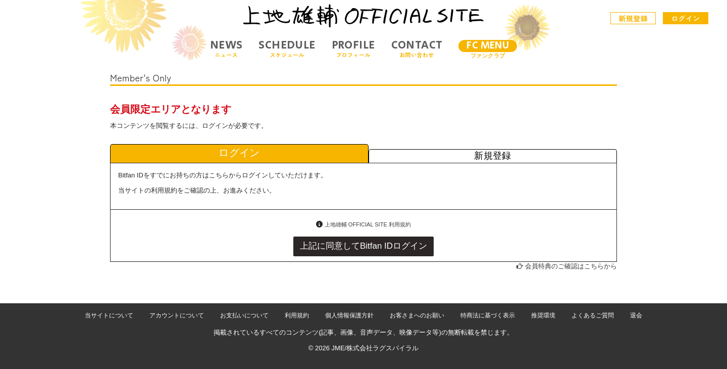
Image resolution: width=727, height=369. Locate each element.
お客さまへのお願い (417, 315)
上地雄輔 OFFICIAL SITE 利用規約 (368, 224)
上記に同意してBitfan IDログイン (363, 246)
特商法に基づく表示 (487, 315)
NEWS (226, 49)
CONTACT (417, 49)
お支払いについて (244, 315)
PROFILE (353, 49)
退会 (636, 315)
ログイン (685, 18)
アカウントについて (176, 315)
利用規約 (297, 315)
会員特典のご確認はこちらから (571, 266)
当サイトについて (109, 315)
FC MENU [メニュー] (487, 46)
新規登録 (633, 18)
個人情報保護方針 (349, 315)
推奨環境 (543, 315)
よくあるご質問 (593, 315)
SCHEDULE (286, 49)
